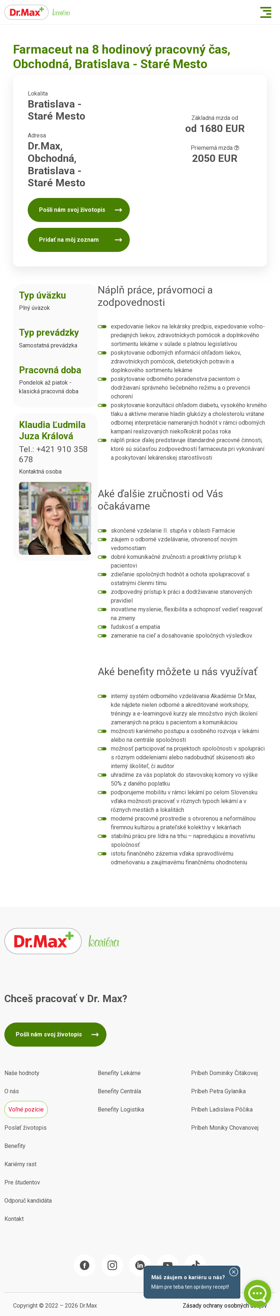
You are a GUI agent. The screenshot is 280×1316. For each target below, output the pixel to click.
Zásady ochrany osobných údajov (225, 1305)
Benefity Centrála (119, 1091)
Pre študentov (22, 1182)
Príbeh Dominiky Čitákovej (224, 1073)
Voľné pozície (26, 1109)
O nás (11, 1091)
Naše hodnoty (21, 1073)
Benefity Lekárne (119, 1073)
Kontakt (14, 1218)
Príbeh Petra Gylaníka (218, 1091)
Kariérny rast (20, 1164)
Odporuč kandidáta (28, 1200)
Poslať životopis (25, 1127)
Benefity (15, 1145)
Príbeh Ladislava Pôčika (222, 1109)
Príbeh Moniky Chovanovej (224, 1127)
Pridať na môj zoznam (69, 239)
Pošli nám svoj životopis (72, 209)
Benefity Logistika (121, 1109)
